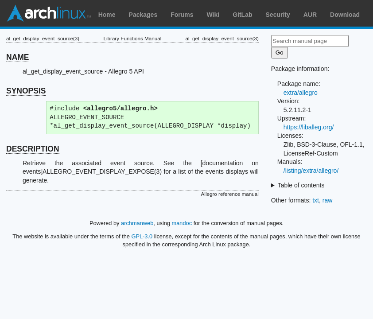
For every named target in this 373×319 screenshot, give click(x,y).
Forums (182, 14)
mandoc (182, 223)
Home (107, 14)
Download (345, 14)
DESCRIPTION (32, 148)
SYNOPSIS (26, 90)
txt (315, 200)
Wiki (213, 14)
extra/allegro (301, 92)
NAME (17, 57)
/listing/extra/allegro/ (311, 170)
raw (327, 200)
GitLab (242, 14)
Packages (143, 14)
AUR (310, 14)
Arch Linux (49, 13)
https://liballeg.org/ (309, 127)
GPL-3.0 (142, 236)
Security (278, 14)
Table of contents (301, 185)
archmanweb (137, 223)
